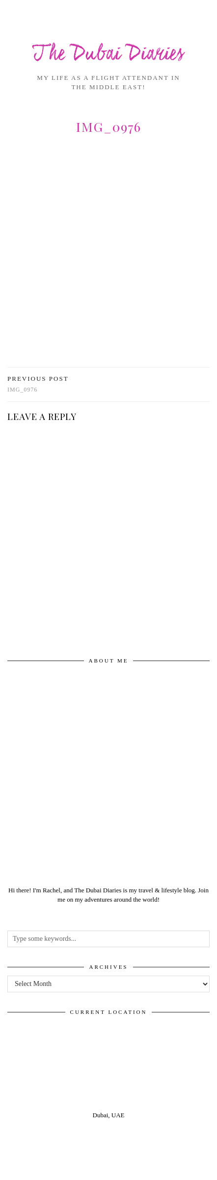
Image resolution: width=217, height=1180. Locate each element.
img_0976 (38, 384)
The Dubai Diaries (108, 54)
